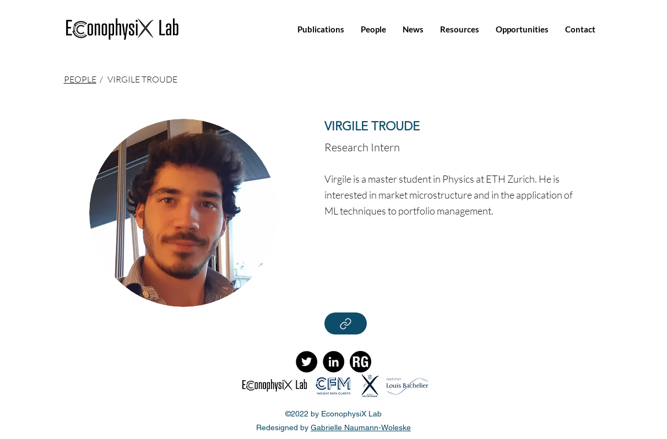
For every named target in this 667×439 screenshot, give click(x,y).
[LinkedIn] (333, 361)
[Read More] (345, 323)
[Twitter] (306, 361)
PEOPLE (80, 79)
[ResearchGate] (360, 361)
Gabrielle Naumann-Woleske (361, 427)
